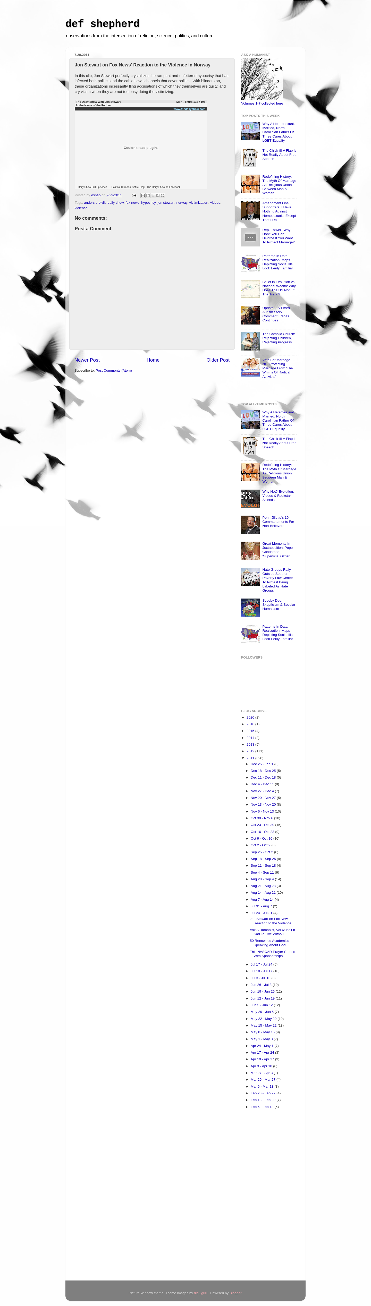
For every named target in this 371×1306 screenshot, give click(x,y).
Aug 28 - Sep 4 (263, 879)
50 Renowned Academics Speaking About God (269, 943)
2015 (251, 731)
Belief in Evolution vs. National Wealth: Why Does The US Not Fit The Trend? (279, 288)
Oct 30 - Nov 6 (262, 818)
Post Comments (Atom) (114, 370)
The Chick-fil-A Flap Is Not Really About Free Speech (279, 155)
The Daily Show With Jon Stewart (98, 101)
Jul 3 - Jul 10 (261, 978)
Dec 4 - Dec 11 (263, 784)
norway (182, 202)
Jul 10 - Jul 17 (262, 971)
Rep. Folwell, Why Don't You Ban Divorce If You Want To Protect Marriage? (278, 236)
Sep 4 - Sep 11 (263, 872)
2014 (251, 738)
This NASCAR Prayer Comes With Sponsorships (272, 954)
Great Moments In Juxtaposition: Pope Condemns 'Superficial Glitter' (277, 550)
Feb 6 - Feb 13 (262, 1107)
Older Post (218, 360)
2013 (251, 744)
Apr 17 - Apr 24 (263, 1052)
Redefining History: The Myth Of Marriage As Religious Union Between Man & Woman (279, 185)
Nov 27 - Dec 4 (263, 791)
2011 (251, 758)
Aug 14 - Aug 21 (264, 892)
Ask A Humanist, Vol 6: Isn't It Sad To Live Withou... (272, 932)
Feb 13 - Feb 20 (263, 1100)
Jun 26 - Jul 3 (262, 985)
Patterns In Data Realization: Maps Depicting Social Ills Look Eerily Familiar (277, 262)
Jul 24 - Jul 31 (262, 913)
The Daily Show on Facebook (164, 187)
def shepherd (102, 24)
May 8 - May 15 (263, 1032)
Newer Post (87, 360)
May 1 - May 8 (262, 1039)
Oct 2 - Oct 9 (261, 845)
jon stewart (166, 202)
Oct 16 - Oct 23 (263, 832)
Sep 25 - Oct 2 (262, 852)
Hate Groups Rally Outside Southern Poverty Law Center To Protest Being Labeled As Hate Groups (277, 580)
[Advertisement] (261, 1196)
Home (153, 360)
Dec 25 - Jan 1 (262, 764)
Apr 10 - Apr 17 (263, 1059)
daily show (116, 202)
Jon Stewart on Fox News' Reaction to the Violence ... (272, 921)
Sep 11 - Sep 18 (264, 865)
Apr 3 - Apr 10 (262, 1066)
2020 (251, 717)
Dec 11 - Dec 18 (264, 777)
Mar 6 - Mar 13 (262, 1086)
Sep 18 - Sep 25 (264, 859)
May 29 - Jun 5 (263, 1012)
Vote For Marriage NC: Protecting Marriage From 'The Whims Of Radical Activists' (277, 368)
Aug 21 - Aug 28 (264, 886)
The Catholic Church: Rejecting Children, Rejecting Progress (278, 338)
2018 (251, 724)
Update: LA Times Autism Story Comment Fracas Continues (276, 314)
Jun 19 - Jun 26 (263, 991)
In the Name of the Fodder (93, 105)
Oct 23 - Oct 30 (263, 825)
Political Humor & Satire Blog (128, 187)
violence (81, 208)
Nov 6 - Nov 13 (263, 811)
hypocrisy (148, 202)
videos (215, 202)
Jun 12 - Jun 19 (263, 998)
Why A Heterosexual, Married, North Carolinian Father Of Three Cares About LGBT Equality (278, 132)
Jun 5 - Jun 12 (262, 1005)
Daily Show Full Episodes (92, 187)
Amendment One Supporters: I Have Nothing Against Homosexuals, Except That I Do (279, 211)
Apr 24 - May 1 (262, 1046)
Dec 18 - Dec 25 (264, 771)
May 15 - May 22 (264, 1025)
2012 (251, 751)
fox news (132, 202)
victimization (198, 202)
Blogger (235, 1293)
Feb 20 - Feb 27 (263, 1093)
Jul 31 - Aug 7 (262, 906)
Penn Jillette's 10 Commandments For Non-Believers (278, 522)
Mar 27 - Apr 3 (262, 1073)
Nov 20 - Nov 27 (264, 798)
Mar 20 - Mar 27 (263, 1079)
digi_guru (201, 1293)
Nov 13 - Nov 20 (264, 804)
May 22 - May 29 (264, 1019)
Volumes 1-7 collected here (262, 103)
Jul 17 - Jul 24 (262, 964)
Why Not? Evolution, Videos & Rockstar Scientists (278, 496)
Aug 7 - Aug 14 (263, 899)
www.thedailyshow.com (189, 108)
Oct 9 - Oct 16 (262, 838)
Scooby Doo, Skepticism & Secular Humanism (278, 605)
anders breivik (95, 202)
